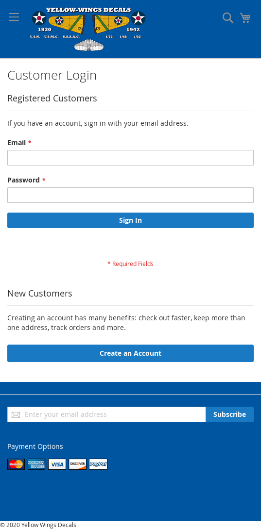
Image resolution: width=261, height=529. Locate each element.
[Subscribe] (230, 414)
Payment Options (35, 446)
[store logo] (88, 29)
